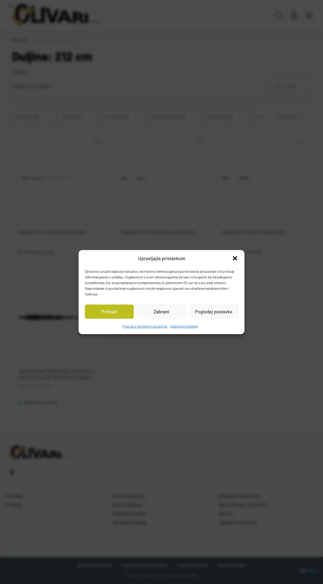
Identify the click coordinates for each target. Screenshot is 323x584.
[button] (235, 258)
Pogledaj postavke (213, 311)
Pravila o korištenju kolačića (144, 325)
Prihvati (109, 311)
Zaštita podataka (184, 325)
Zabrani (161, 311)
